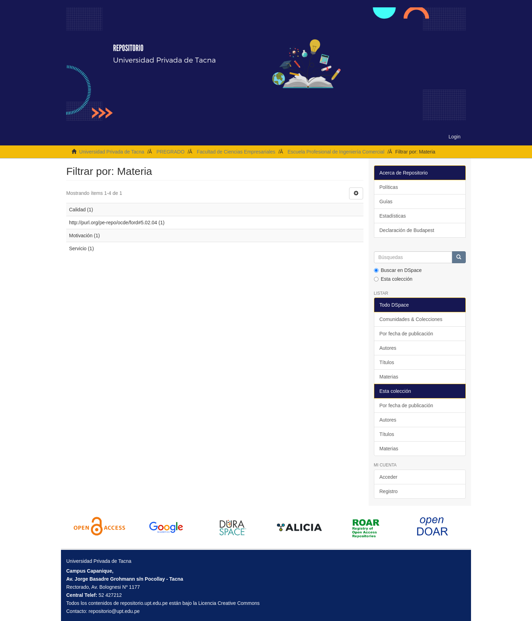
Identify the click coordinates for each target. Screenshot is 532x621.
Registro (389, 491)
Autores (388, 348)
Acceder (388, 477)
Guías (386, 201)
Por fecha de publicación (406, 333)
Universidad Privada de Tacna (111, 152)
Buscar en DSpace (398, 270)
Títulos (387, 362)
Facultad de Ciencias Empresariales (236, 152)
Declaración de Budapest (407, 230)
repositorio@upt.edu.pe (114, 611)
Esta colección (393, 279)
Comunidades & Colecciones (411, 319)
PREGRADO (170, 152)
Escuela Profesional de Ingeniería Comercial (335, 152)
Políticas (389, 187)
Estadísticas (393, 216)
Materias (389, 377)
